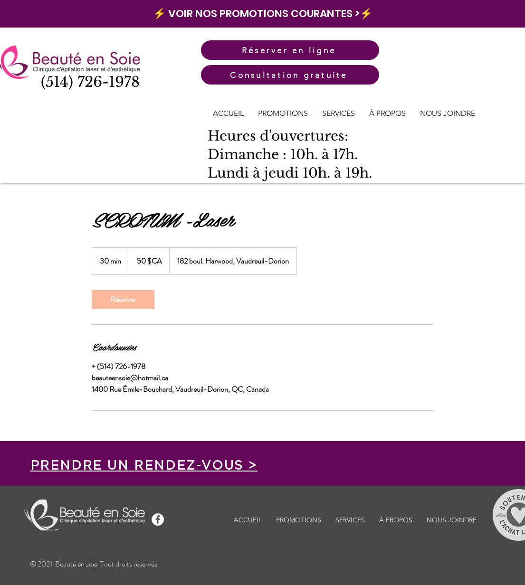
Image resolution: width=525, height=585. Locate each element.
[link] (123, 299)
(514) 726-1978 (90, 82)
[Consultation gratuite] (290, 75)
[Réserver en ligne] (290, 50)
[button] (338, 113)
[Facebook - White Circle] (158, 519)
